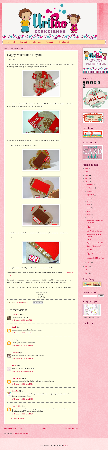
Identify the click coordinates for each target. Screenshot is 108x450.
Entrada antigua (71, 428)
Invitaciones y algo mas (30, 42)
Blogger (65, 445)
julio (88, 201)
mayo (89, 208)
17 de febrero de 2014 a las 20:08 (22, 399)
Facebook (11, 42)
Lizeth (14, 327)
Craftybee (15, 391)
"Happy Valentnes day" (94, 246)
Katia (14, 340)
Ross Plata (15, 352)
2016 (87, 175)
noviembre (90, 188)
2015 (87, 178)
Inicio (43, 428)
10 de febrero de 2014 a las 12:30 (22, 346)
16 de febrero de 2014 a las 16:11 (22, 384)
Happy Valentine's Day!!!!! (95, 243)
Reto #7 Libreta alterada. (94, 231)
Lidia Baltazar (16, 378)
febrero (89, 218)
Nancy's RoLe (16, 406)
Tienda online (65, 42)
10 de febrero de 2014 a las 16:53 (22, 358)
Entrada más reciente (13, 428)
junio (89, 204)
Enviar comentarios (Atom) (21, 433)
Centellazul (15, 314)
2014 (87, 182)
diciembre (90, 185)
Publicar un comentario (17, 418)
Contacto (50, 42)
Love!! (89, 239)
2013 (87, 266)
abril (88, 211)
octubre (89, 191)
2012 (87, 270)
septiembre (90, 195)
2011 (87, 273)
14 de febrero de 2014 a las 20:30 (22, 371)
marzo (89, 214)
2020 (87, 168)
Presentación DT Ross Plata (95, 258)
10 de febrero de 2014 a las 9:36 (22, 333)
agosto (89, 198)
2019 (87, 172)
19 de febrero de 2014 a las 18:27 (22, 414)
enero (89, 262)
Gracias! (89, 249)
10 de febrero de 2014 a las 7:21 (22, 320)
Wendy (14, 365)
